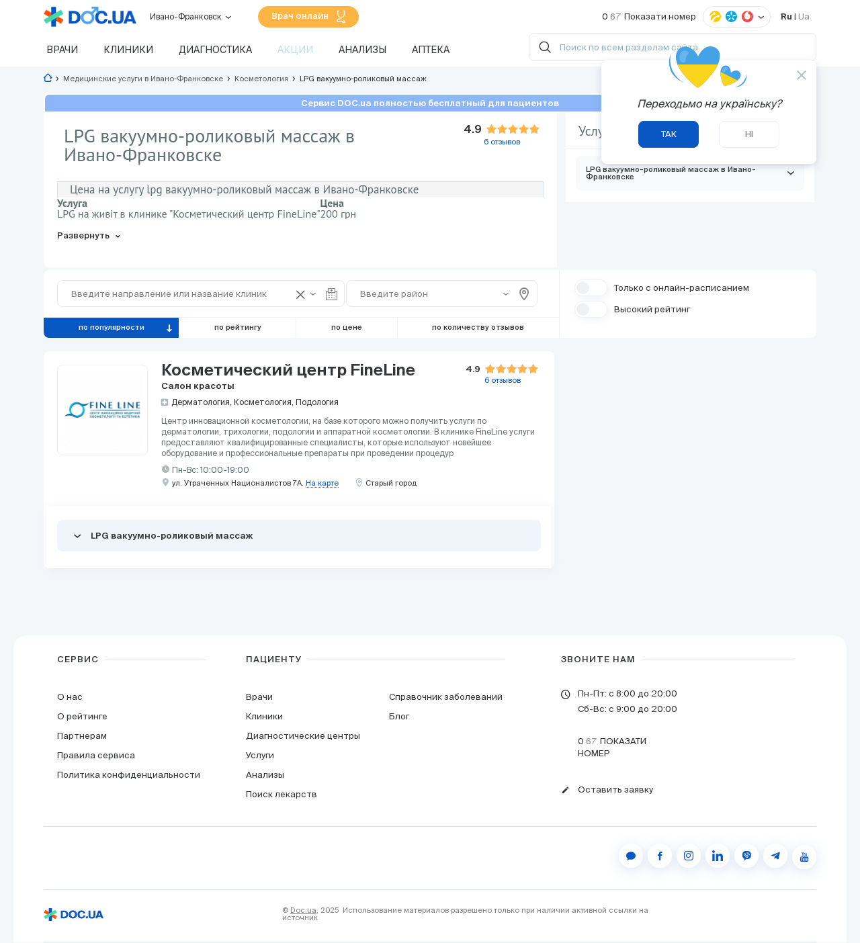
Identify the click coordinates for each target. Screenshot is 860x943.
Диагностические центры (303, 736)
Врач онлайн (308, 17)
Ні (749, 134)
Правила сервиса (96, 756)
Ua (804, 17)
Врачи (62, 50)
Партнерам (82, 736)
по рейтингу (237, 328)
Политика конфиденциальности (128, 775)
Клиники (128, 50)
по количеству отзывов (478, 328)
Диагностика (215, 50)
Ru (786, 17)
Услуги (260, 756)
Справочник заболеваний (446, 697)
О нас (70, 697)
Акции (295, 50)
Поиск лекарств (281, 795)
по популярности (111, 328)
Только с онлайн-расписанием (681, 288)
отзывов (502, 381)
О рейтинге (82, 717)
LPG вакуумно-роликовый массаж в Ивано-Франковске (690, 174)
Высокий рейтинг (652, 310)
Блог (399, 717)
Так (669, 134)
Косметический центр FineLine (288, 370)
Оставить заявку (615, 790)
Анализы (362, 50)
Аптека (430, 50)
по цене (346, 328)
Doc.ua (303, 911)
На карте (322, 484)
